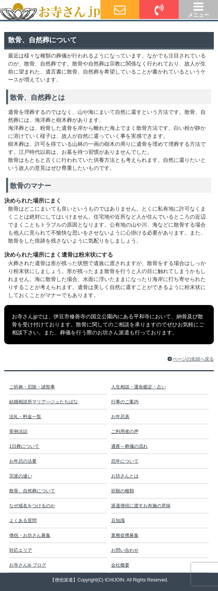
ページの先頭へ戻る (193, 359)
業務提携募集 (125, 535)
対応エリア (20, 550)
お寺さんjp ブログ (27, 565)
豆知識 (118, 520)
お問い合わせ (125, 550)
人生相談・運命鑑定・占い (138, 387)
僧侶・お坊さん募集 (29, 535)
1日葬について (24, 446)
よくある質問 (23, 520)
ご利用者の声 (125, 431)
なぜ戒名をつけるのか (32, 505)
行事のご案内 (125, 401)
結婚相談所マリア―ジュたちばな (43, 401)
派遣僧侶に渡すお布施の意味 (141, 505)
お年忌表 (120, 416)
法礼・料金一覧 (25, 416)
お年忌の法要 (23, 461)
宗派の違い (20, 476)
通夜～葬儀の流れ (129, 446)
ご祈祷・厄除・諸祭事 (32, 387)
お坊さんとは (125, 476)
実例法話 (18, 431)
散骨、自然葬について (32, 491)
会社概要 (120, 565)
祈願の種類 (122, 491)
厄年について (125, 461)
